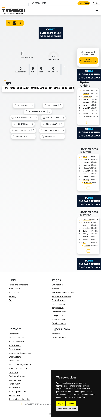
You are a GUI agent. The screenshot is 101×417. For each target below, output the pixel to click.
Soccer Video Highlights (19, 399)
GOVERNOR (88, 182)
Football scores (59, 300)
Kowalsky (86, 180)
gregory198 (87, 219)
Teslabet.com (15, 383)
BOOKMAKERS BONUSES (63, 292)
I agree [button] (60, 403)
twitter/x (56, 333)
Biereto (85, 177)
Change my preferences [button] (67, 408)
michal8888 (88, 117)
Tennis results (58, 308)
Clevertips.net (15, 349)
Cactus (85, 231)
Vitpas (85, 225)
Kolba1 (85, 111)
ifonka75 (87, 245)
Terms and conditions (18, 284)
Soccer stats (14, 333)
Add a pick (84, 3)
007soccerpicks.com (18, 368)
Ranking (12, 296)
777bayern (86, 234)
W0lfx (85, 105)
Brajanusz (86, 162)
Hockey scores (58, 304)
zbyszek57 (86, 108)
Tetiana (85, 114)
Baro (84, 174)
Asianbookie (14, 395)
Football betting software (20, 364)
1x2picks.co (14, 360)
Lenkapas (86, 159)
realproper (86, 91)
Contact (96, 3)
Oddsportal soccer (17, 376)
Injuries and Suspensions (20, 353)
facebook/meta (59, 337)
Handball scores (59, 319)
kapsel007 (86, 171)
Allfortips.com (15, 345)
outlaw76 (86, 94)
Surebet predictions (17, 391)
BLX (84, 243)
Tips (10, 300)
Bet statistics (57, 284)
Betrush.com (14, 387)
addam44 (86, 102)
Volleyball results (59, 315)
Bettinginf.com (15, 380)
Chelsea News (15, 357)
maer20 (85, 99)
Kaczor (85, 240)
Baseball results (59, 323)
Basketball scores (60, 311)
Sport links (56, 288)
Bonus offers (14, 288)
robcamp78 (87, 96)
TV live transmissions (61, 296)
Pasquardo (86, 165)
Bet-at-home (14, 292)
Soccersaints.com (16, 341)
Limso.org (13, 372)
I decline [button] (71, 403)
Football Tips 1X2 (16, 337)
